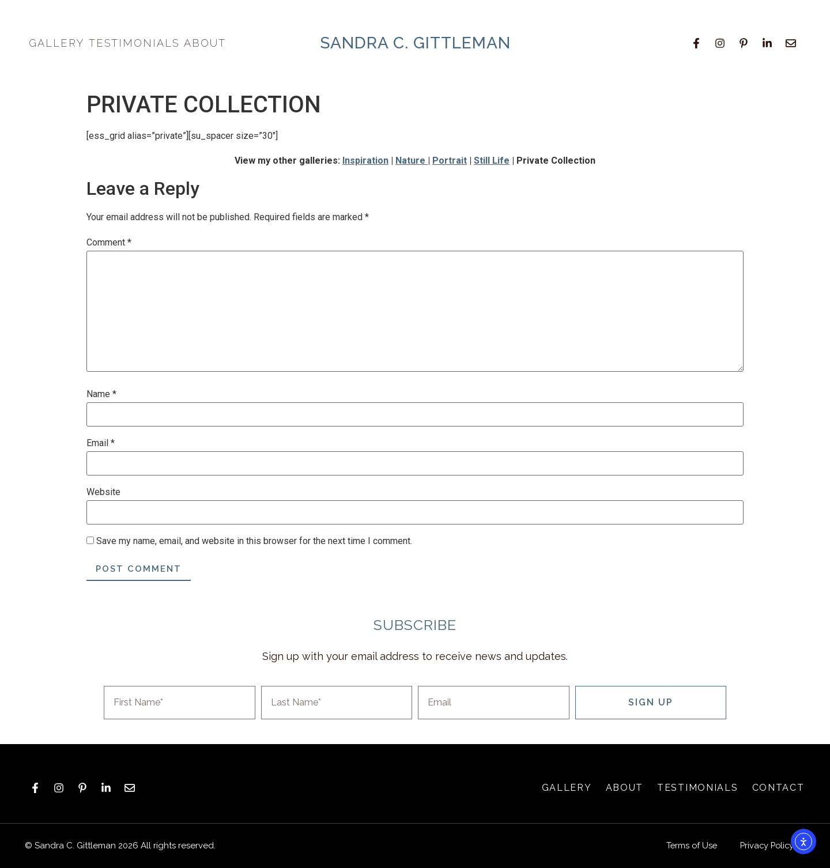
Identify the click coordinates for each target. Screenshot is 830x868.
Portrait (449, 160)
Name (101, 394)
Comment (108, 242)
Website (103, 492)
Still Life (492, 160)
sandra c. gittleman (415, 42)
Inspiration (365, 160)
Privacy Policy (765, 845)
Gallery (56, 43)
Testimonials (134, 43)
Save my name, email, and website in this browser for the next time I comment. (254, 541)
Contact (778, 787)
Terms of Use (688, 845)
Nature (411, 160)
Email (100, 443)
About (208, 43)
